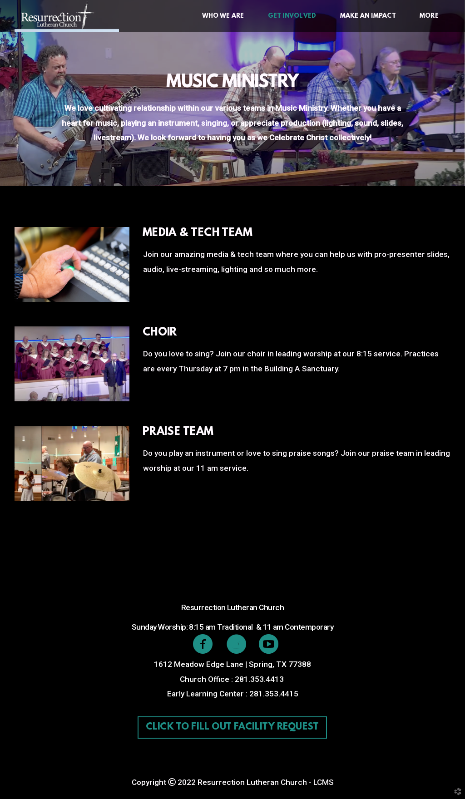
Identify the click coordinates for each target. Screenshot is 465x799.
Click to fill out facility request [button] (232, 727)
